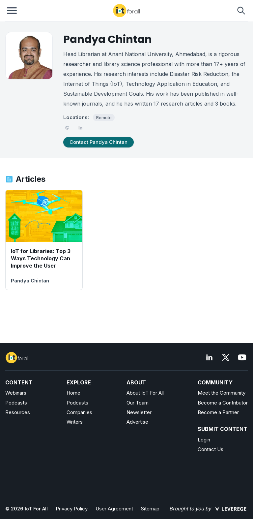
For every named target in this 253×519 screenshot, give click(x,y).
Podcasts (16, 403)
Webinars (15, 393)
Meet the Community (221, 393)
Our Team (137, 403)
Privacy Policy (72, 508)
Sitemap (150, 508)
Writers (75, 422)
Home (73, 393)
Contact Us (210, 449)
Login (204, 440)
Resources (17, 412)
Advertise (137, 422)
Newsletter (139, 412)
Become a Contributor (223, 403)
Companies (79, 412)
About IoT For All (145, 393)
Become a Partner (218, 412)
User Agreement (114, 508)
